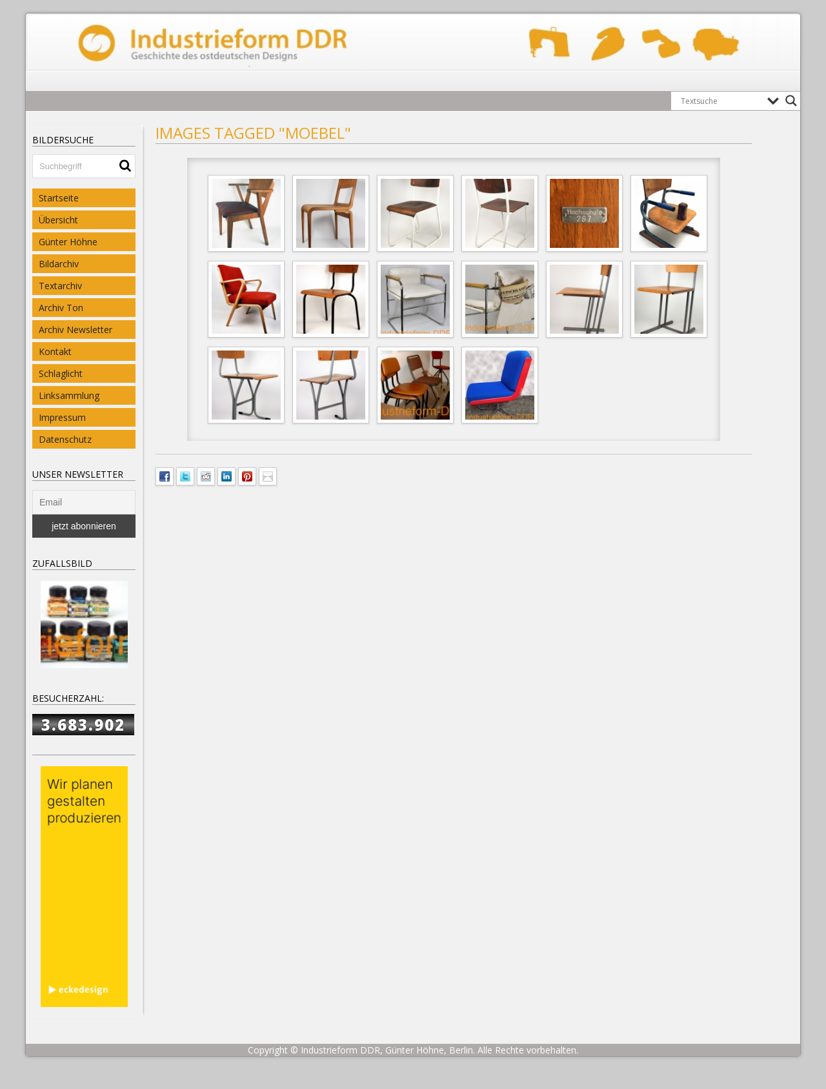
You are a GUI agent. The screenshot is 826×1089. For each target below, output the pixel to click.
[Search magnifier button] (791, 101)
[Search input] (721, 101)
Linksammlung (69, 395)
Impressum (62, 417)
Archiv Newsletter (75, 329)
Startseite (59, 198)
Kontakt (55, 351)
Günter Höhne (68, 242)
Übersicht (58, 220)
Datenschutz (65, 439)
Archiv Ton (61, 307)
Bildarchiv (59, 264)
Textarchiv (60, 286)
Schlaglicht (61, 373)
